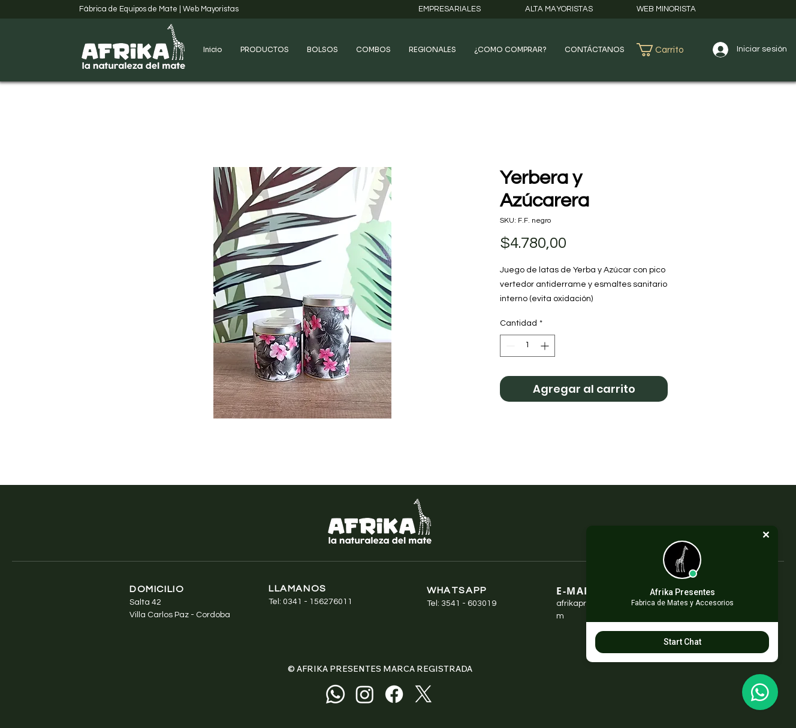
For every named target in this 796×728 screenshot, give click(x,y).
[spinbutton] (527, 345)
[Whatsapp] (335, 694)
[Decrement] (509, 345)
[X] (423, 694)
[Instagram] (364, 694)
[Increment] (545, 345)
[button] (264, 49)
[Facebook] (394, 694)
